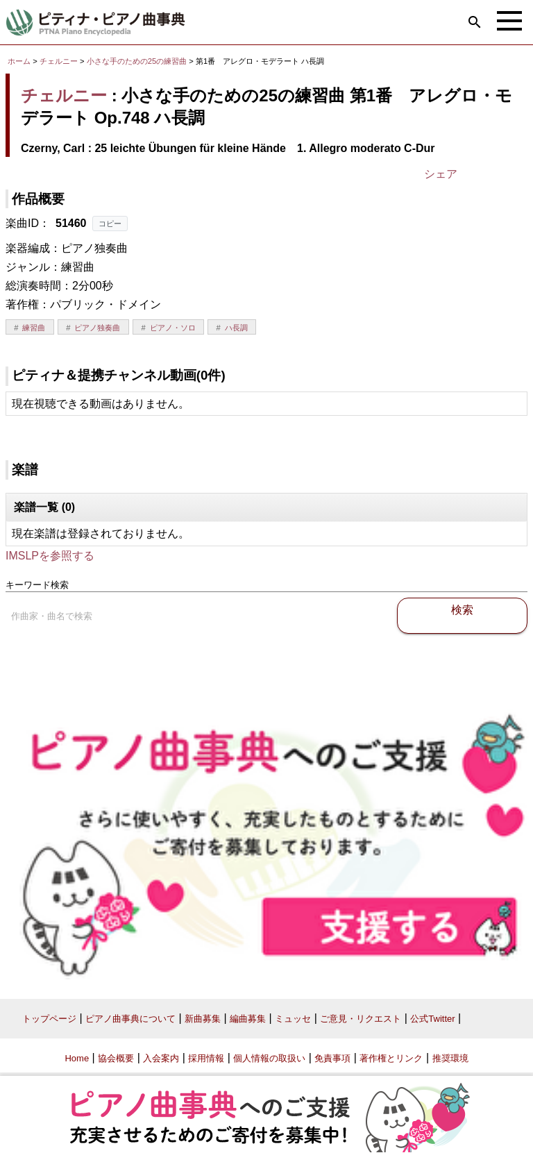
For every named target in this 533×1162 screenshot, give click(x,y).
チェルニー (59, 61)
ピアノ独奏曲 (97, 327)
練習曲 (33, 327)
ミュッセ (293, 1018)
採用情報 (206, 1058)
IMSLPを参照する (50, 556)
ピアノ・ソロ (173, 327)
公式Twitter (432, 1018)
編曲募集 (248, 1018)
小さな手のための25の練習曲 (138, 61)
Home (77, 1058)
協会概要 (116, 1058)
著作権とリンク (391, 1058)
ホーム (19, 61)
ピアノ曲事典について (130, 1018)
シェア (440, 174)
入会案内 (161, 1058)
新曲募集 (203, 1018)
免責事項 (332, 1058)
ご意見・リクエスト (360, 1018)
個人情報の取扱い (269, 1058)
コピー (110, 223)
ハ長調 (236, 327)
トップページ (49, 1018)
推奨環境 (450, 1058)
